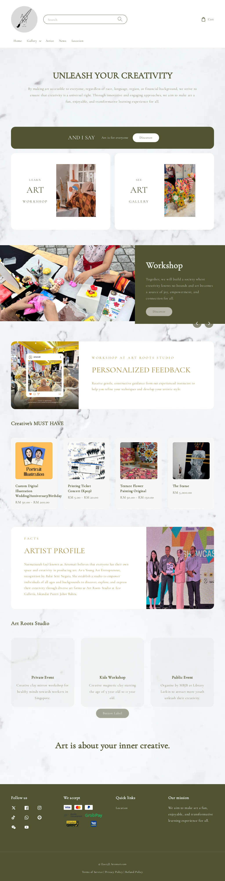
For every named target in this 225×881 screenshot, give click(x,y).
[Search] (120, 19)
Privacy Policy (114, 872)
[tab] (111, 320)
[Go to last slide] (197, 323)
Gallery (32, 41)
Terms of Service (92, 872)
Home (18, 41)
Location (77, 41)
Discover (146, 138)
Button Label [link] (112, 713)
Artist (50, 41)
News (62, 41)
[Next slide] (209, 323)
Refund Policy (134, 872)
